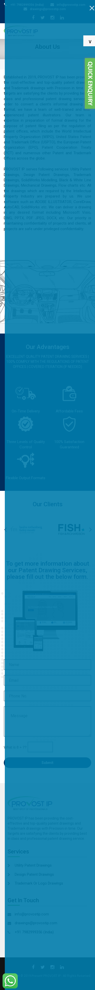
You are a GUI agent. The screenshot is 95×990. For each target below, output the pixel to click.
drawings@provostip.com (48, 9)
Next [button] (93, 531)
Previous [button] (8, 531)
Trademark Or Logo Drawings (39, 883)
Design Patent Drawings (34, 874)
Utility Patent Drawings (33, 865)
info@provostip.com (71, 5)
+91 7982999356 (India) (27, 5)
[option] (24, 529)
